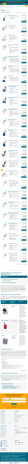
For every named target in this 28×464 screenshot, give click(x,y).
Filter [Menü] (11, 462)
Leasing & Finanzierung (17, 417)
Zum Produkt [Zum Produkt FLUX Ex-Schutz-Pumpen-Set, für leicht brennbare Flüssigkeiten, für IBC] (24, 230)
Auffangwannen (5, 378)
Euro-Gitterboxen (3, 416)
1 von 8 (19, 12)
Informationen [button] (17, 411)
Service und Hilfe (17, 412)
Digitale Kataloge (3, 434)
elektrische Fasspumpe (5, 320)
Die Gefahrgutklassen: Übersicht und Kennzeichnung (9, 387)
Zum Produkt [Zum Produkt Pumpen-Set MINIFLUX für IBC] (24, 31)
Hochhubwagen (3, 412)
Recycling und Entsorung (4, 430)
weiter (25, 264)
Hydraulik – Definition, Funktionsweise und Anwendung (9, 388)
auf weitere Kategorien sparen (21, 2)
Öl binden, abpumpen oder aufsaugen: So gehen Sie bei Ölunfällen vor (11, 386)
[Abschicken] (14, 404)
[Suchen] (26, 5)
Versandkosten (12, 455)
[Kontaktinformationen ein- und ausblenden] (2, 460)
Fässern (3, 286)
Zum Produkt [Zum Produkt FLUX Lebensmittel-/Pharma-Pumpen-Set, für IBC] (24, 52)
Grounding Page (19, 453)
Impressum (4, 453)
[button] (7, 426)
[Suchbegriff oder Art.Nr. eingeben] (13, 5)
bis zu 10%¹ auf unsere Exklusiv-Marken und (12, 2)
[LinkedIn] (4, 450)
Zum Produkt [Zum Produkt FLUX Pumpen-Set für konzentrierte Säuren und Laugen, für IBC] (24, 105)
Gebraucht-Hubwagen (3, 419)
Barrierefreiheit (13, 453)
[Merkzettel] (25, 4)
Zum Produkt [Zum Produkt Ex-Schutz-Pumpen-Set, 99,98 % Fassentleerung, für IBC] (24, 126)
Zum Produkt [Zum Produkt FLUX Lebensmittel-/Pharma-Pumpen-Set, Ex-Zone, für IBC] (24, 72)
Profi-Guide (2, 435)
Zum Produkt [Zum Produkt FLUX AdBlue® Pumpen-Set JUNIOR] (24, 249)
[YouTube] (2, 450)
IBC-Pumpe (3, 335)
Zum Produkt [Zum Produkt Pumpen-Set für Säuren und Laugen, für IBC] (24, 146)
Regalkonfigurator (3, 428)
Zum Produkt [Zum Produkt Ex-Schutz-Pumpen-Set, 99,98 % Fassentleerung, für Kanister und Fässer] (24, 115)
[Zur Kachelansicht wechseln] (26, 12)
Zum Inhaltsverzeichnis (23, 370)
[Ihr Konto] (23, 4)
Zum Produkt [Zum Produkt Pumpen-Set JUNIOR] (24, 82)
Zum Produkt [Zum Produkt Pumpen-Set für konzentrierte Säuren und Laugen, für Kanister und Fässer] (24, 93)
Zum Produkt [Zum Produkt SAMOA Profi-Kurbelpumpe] (24, 41)
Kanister (13, 307)
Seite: (16, 12)
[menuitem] (23, 4)
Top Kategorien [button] (3, 411)
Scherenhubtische (3, 423)
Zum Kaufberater (8, 10)
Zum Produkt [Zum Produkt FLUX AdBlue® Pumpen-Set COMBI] (24, 261)
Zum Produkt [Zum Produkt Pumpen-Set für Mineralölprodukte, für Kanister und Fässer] (24, 157)
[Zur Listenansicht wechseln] (25, 12)
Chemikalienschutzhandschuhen (8, 379)
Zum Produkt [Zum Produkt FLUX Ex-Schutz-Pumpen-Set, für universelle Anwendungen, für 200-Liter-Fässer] (24, 198)
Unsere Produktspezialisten (18, 416)
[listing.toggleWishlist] (6, 15)
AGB (1, 453)
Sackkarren (2, 418)
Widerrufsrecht (16, 418)
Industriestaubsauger (3, 417)
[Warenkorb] (26, 4)
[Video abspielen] (6, 17)
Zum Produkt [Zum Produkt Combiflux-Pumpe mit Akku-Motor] (24, 21)
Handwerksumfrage (3, 436)
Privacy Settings (24, 453)
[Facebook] (1, 450)
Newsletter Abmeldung (4, 433)
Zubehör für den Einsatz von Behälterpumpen (9, 282)
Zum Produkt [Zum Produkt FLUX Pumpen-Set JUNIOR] (24, 187)
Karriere (16, 419)
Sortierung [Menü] (16, 462)
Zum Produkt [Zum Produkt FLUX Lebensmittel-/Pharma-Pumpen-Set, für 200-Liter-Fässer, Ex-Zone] (24, 62)
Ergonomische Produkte (4, 429)
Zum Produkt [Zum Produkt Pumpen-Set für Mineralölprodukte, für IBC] (24, 167)
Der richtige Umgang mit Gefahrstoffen (7, 385)
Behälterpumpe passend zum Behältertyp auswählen (10, 279)
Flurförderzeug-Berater (4, 427)
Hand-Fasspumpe (4, 305)
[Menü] (1, 4)
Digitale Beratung (3, 425)
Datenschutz (8, 453)
